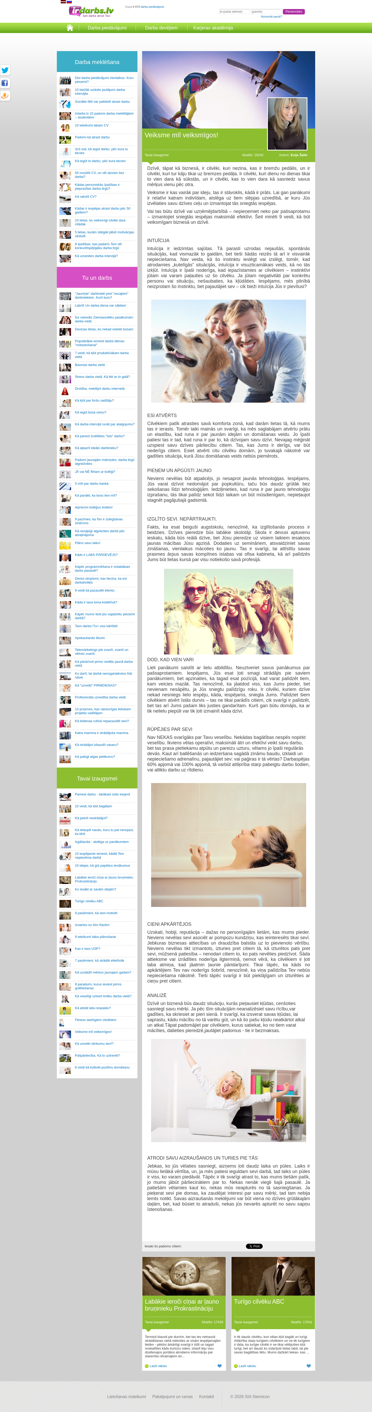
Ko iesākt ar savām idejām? (95, 889)
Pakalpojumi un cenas (172, 1396)
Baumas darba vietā (90, 365)
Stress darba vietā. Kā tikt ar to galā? (102, 377)
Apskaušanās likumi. (90, 638)
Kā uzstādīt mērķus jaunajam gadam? (103, 972)
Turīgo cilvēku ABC (89, 901)
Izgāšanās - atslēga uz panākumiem (102, 842)
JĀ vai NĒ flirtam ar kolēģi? (95, 472)
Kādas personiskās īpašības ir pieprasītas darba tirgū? (97, 186)
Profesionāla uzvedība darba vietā (100, 697)
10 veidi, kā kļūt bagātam (93, 806)
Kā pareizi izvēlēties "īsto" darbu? (100, 436)
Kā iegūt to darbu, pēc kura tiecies (100, 161)
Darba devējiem (161, 27)
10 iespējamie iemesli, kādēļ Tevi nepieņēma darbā (99, 855)
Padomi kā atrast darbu (92, 137)
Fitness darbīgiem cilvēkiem (95, 1020)
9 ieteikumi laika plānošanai (95, 937)
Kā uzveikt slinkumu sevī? (94, 1044)
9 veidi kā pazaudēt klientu (94, 590)
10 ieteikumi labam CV (92, 125)
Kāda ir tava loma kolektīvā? (96, 602)
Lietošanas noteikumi (126, 1396)
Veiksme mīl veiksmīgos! (93, 1032)
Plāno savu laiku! (87, 543)
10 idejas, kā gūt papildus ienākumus (102, 865)
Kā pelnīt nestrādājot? (91, 818)
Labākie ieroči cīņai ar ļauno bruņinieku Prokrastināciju (182, 1305)
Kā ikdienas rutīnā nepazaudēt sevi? (102, 721)
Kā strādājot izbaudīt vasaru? (96, 745)
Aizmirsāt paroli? (271, 16)
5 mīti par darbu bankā (92, 483)
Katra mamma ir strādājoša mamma (101, 733)
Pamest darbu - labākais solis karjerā (102, 794)
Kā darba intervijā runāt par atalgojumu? (105, 424)
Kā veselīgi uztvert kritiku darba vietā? (103, 996)
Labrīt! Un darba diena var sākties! (100, 305)
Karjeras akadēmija (213, 27)
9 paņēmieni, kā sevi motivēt (96, 913)
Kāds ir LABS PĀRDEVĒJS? (96, 555)
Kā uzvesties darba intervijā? (96, 256)
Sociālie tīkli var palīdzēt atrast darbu (102, 101)
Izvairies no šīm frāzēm (92, 925)
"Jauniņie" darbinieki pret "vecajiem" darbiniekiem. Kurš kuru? (101, 295)
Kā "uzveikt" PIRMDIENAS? (96, 685)
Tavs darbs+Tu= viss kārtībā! (96, 626)
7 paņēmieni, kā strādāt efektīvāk (99, 960)
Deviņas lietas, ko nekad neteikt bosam (104, 329)
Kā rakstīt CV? (86, 196)
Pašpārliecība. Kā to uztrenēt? (97, 1055)
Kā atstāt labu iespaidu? (93, 1008)
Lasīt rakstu (158, 1366)
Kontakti (206, 1396)
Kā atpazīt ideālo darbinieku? (96, 448)
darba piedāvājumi (152, 6)
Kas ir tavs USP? (87, 949)
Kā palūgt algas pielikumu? (95, 757)
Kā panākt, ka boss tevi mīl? (96, 495)
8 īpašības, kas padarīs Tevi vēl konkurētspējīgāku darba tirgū (98, 246)
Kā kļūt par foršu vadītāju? (94, 400)
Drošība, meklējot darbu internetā (100, 388)
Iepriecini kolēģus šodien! (94, 507)
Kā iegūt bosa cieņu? (90, 412)
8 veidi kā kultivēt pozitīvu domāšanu (102, 1067)
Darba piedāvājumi (107, 27)
